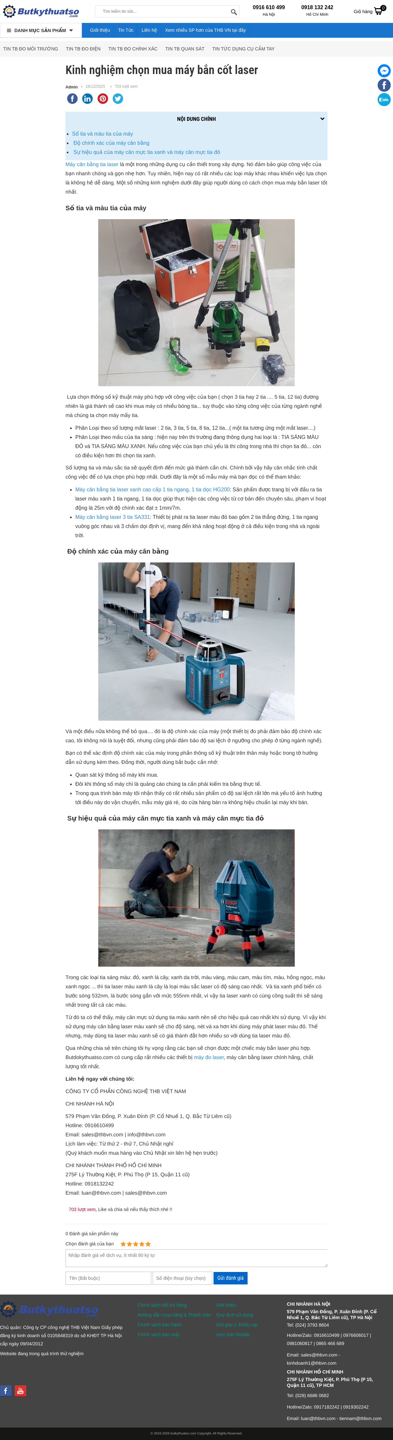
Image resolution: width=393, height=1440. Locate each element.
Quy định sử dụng (234, 1314)
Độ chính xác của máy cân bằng (110, 143)
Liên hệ (149, 30)
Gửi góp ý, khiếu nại (236, 1324)
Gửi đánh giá (230, 1278)
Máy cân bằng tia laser (92, 164)
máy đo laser (209, 1057)
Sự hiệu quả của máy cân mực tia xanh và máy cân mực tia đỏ (146, 152)
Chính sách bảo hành (159, 1324)
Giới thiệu (100, 30)
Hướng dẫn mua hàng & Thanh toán (174, 1314)
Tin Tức (126, 30)
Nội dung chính (196, 119)
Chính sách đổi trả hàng (162, 1305)
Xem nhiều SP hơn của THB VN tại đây (205, 30)
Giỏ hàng (370, 11)
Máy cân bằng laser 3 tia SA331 (112, 517)
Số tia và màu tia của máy (102, 134)
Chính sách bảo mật (158, 1334)
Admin (72, 87)
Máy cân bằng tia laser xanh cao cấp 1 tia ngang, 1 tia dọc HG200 (152, 489)
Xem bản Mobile (233, 1334)
